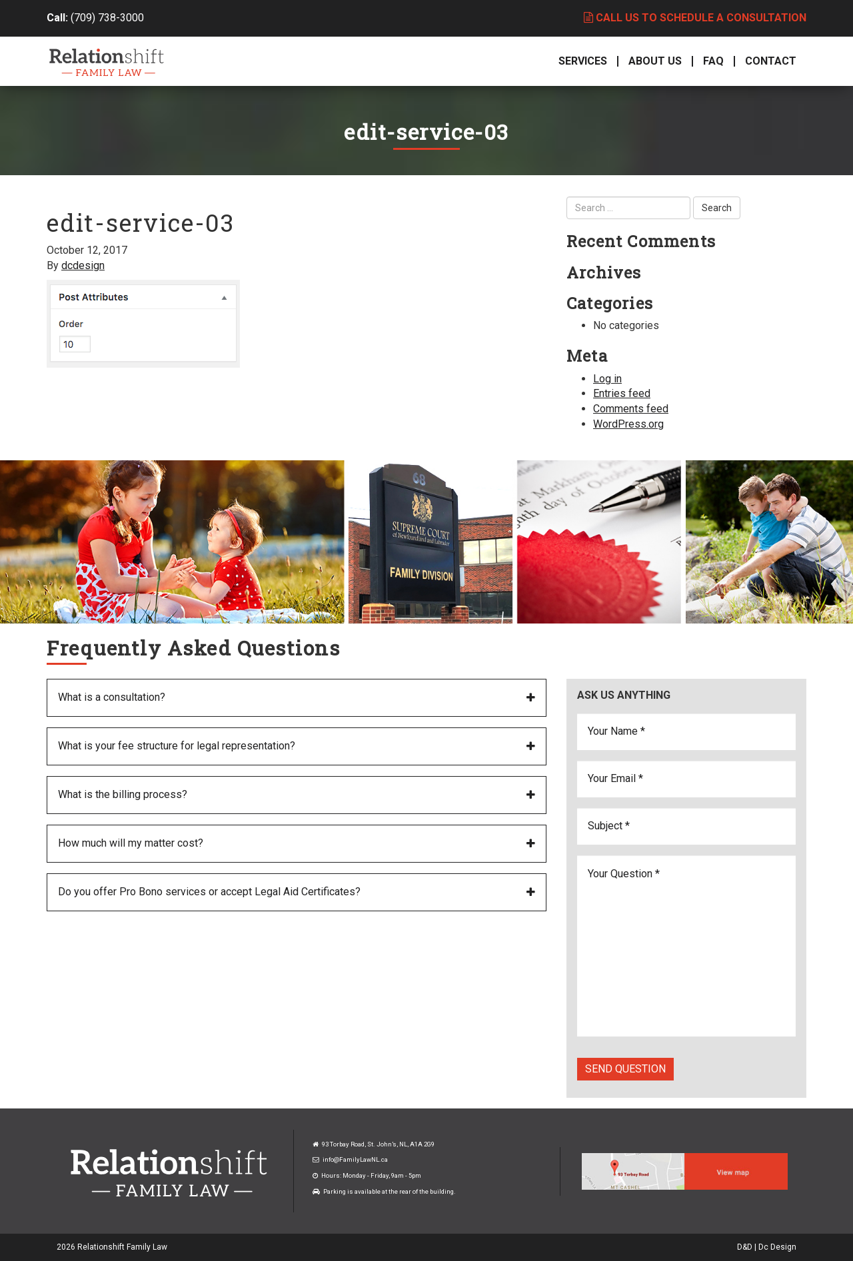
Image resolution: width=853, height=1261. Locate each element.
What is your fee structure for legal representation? (176, 745)
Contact (770, 61)
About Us (655, 61)
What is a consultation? (111, 697)
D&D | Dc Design (766, 1247)
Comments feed (630, 408)
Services (582, 61)
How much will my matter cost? (130, 843)
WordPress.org (628, 424)
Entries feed (621, 393)
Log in (607, 378)
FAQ (713, 61)
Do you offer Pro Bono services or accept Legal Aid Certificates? (209, 891)
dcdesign (83, 265)
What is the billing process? (122, 794)
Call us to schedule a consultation (695, 17)
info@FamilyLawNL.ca (355, 1159)
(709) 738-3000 (107, 17)
